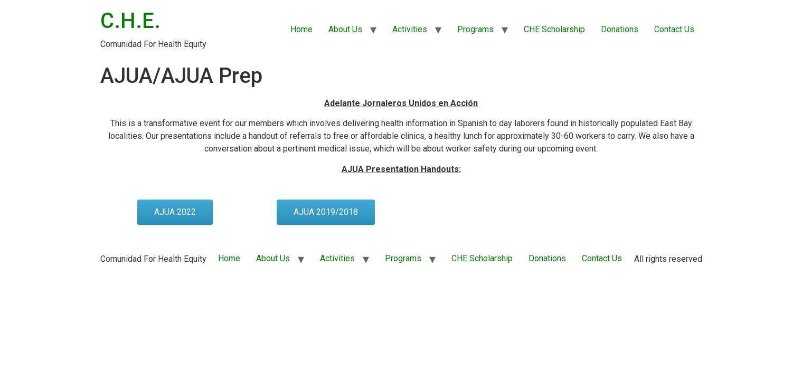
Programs (475, 29)
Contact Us (674, 29)
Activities (409, 29)
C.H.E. (130, 20)
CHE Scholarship (554, 29)
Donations (619, 29)
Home (301, 29)
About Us (345, 29)
